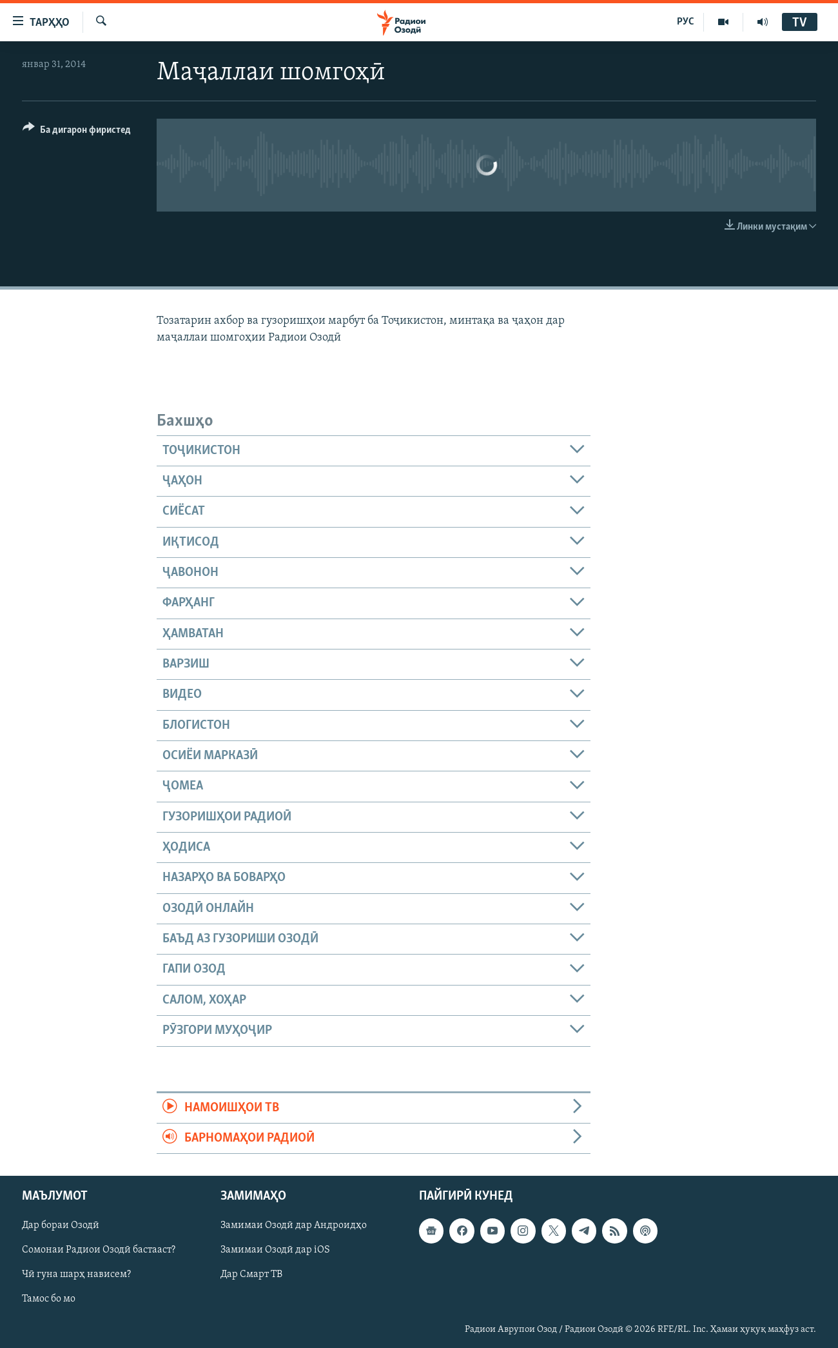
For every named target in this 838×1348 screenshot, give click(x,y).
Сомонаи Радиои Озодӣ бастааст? (98, 1250)
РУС (685, 22)
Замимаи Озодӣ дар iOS (275, 1250)
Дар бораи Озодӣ (60, 1226)
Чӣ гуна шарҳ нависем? (76, 1275)
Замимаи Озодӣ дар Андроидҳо (293, 1226)
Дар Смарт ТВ (251, 1275)
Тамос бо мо (48, 1299)
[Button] (77, 132)
